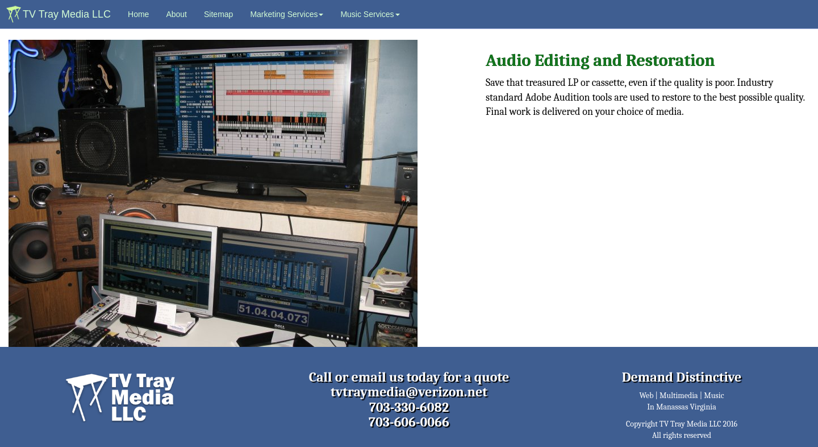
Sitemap (218, 14)
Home (142, 13)
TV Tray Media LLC (67, 14)
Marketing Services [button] (286, 14)
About (176, 14)
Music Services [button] (369, 14)
